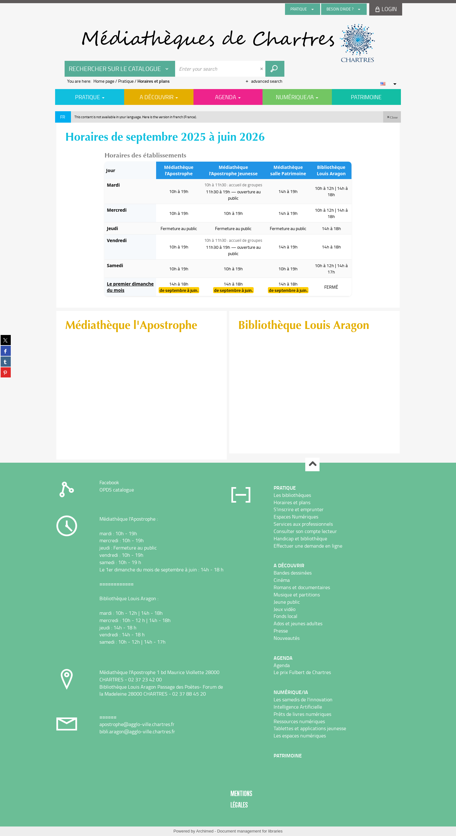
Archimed (204, 831)
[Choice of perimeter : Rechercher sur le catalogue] (120, 69)
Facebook (109, 482)
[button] (392, 117)
